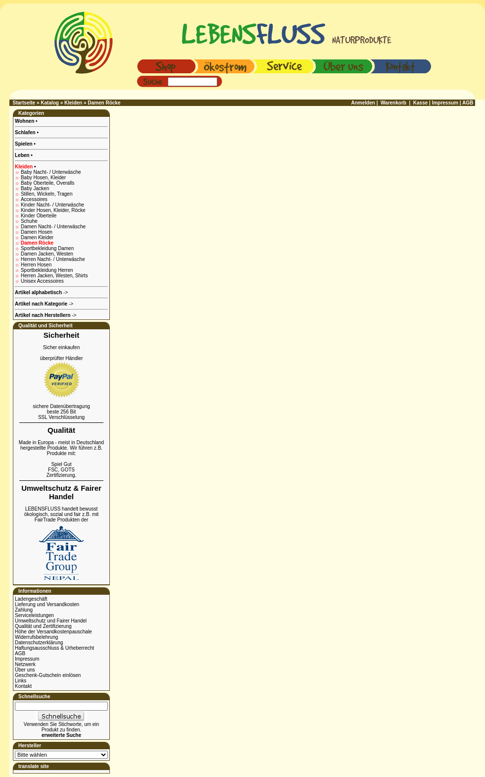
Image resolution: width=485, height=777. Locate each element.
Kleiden (73, 102)
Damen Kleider (37, 237)
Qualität (61, 430)
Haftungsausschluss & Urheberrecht (54, 648)
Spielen (24, 144)
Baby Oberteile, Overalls (47, 183)
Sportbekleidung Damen (47, 248)
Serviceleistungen (34, 615)
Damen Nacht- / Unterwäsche (53, 226)
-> (45, 315)
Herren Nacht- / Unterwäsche (53, 259)
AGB (20, 653)
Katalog (50, 102)
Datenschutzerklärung (39, 642)
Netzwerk (25, 664)
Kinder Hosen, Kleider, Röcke (53, 210)
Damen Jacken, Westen (47, 254)
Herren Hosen (36, 264)
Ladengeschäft (31, 599)
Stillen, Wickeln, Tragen (47, 194)
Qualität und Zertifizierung (43, 626)
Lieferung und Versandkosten (47, 604)
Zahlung (24, 610)
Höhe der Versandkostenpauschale (53, 631)
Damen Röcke (104, 102)
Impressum (27, 659)
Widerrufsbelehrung (36, 637)
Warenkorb (393, 102)
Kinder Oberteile (38, 215)
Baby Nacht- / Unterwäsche (51, 172)
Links (20, 680)
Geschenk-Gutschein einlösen (48, 675)
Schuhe (29, 221)
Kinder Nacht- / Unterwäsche (52, 204)
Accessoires (34, 199)
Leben (23, 155)
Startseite (24, 102)
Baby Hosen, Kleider (43, 177)
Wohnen (25, 121)
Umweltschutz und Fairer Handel (51, 620)
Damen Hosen (36, 232)
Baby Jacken (35, 188)
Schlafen (26, 132)
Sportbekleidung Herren (47, 270)
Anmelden (363, 102)
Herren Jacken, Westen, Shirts (54, 275)
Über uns (25, 670)
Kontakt (23, 686)
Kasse (420, 102)
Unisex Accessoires (42, 281)
